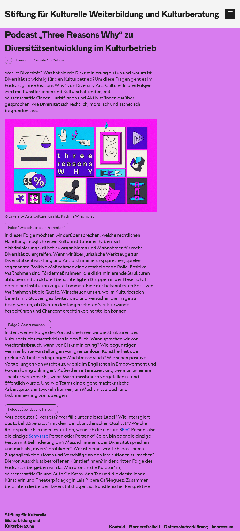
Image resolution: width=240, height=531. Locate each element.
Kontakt (117, 526)
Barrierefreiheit (144, 526)
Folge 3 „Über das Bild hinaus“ (31, 409)
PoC (126, 429)
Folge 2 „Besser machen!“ (27, 324)
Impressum (222, 526)
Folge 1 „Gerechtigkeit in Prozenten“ (36, 227)
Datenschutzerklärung (186, 526)
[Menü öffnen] (230, 14)
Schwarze (38, 436)
